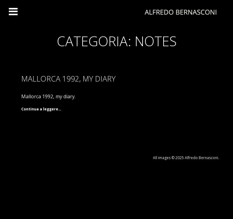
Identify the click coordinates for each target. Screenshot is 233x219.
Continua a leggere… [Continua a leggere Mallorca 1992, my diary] (41, 109)
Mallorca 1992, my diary (68, 78)
